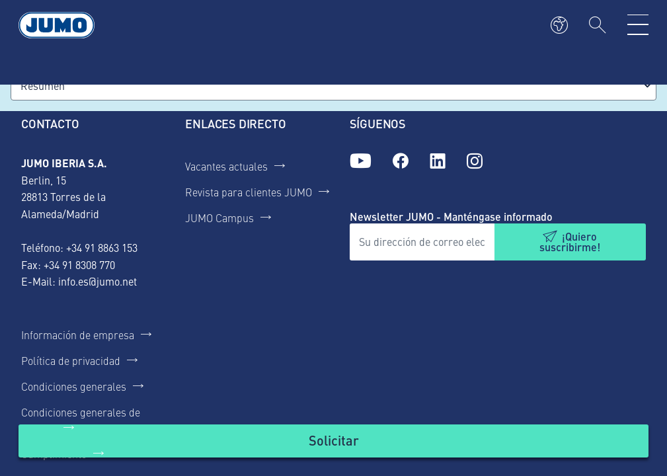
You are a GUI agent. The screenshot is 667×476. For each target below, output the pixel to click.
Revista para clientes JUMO (248, 191)
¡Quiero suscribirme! (569, 242)
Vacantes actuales (226, 166)
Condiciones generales (73, 386)
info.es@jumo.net (97, 281)
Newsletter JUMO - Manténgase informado (451, 216)
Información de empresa (77, 334)
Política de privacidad (70, 360)
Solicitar (334, 440)
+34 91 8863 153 (101, 247)
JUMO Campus (219, 217)
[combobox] (333, 85)
